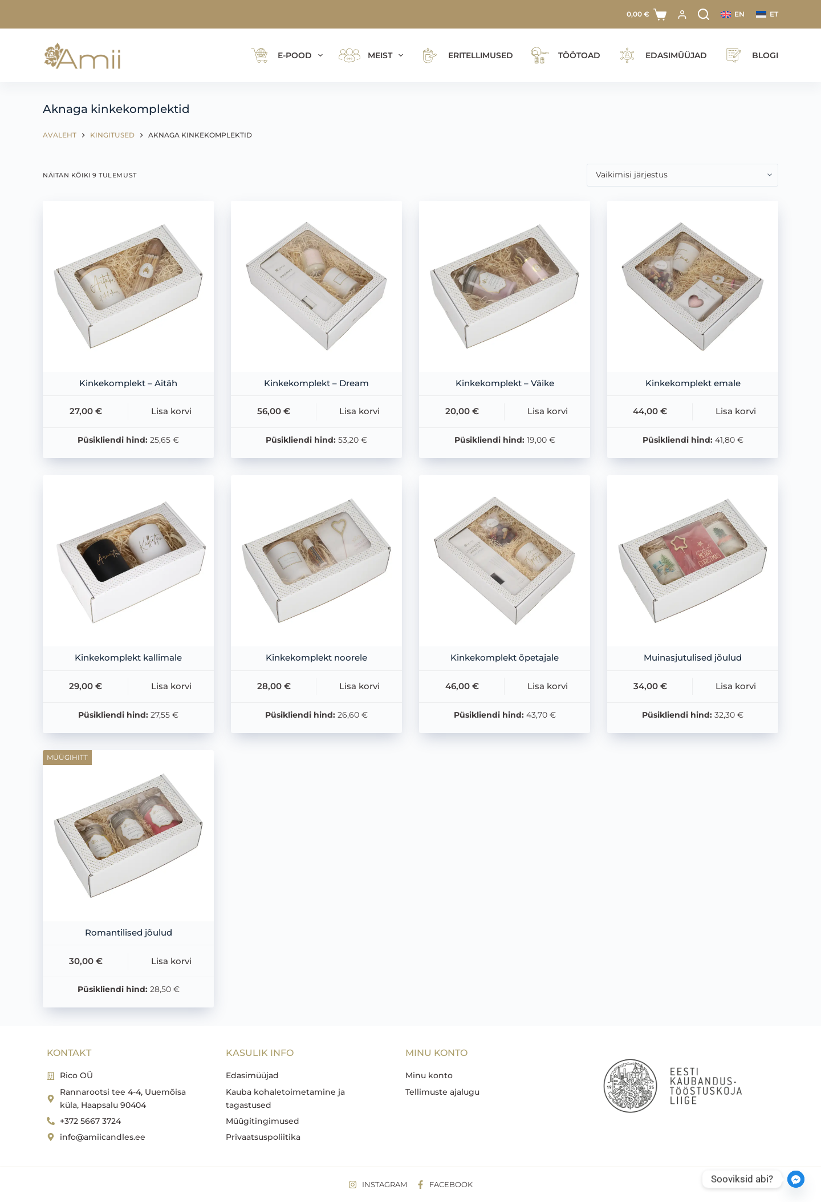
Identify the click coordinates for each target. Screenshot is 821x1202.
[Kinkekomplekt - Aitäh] (128, 286)
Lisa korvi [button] (171, 411)
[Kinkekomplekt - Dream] (316, 286)
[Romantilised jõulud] (128, 835)
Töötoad (563, 55)
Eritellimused (464, 55)
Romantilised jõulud (128, 932)
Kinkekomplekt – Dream (316, 383)
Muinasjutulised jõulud (693, 657)
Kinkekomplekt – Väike (505, 383)
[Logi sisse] (682, 14)
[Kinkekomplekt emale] (692, 286)
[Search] (703, 14)
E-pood (286, 55)
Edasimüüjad (660, 55)
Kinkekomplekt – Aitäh (128, 383)
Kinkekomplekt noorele (316, 657)
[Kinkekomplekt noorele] (316, 560)
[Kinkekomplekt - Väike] (504, 286)
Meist (371, 55)
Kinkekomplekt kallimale (128, 657)
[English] (733, 14)
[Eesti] (767, 14)
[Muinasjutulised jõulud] (692, 560)
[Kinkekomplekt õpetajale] (504, 560)
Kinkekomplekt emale (693, 383)
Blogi (749, 55)
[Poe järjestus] (682, 175)
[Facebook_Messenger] (795, 1179)
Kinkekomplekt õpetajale (504, 657)
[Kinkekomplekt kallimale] (128, 560)
